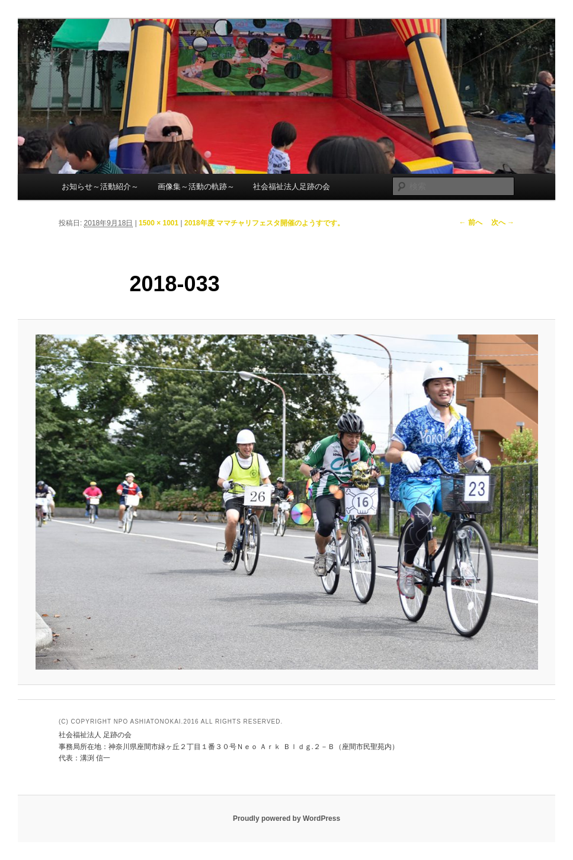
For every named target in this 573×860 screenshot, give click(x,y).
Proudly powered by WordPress (286, 818)
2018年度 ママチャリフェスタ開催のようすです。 (264, 223)
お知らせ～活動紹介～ (100, 186)
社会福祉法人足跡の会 (291, 186)
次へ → (502, 222)
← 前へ (470, 222)
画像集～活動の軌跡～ (196, 186)
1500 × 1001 (158, 223)
